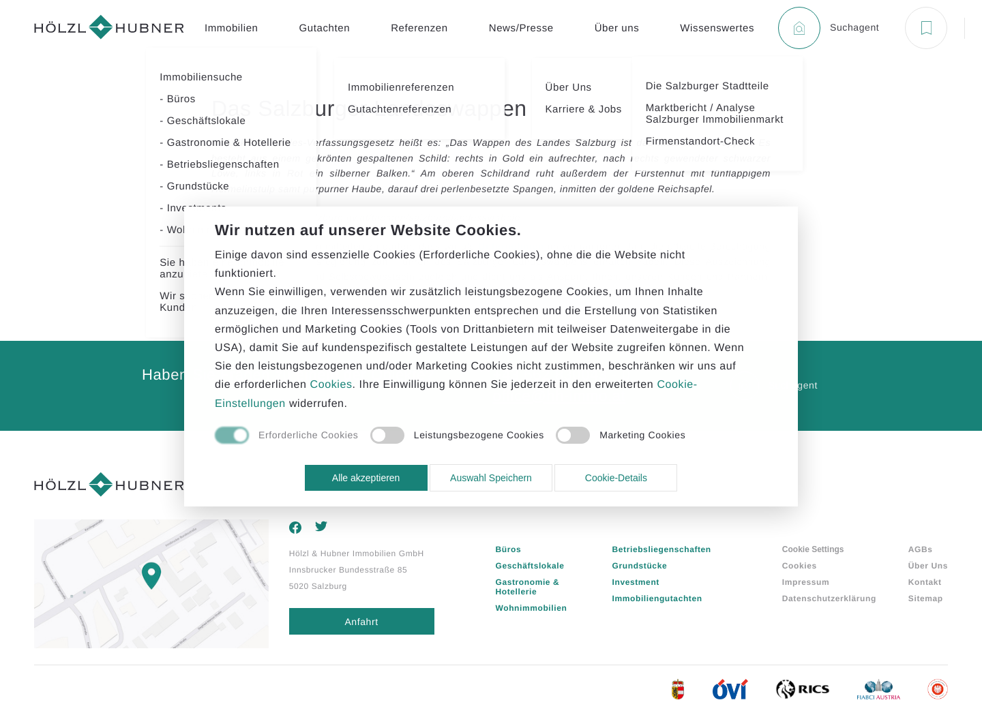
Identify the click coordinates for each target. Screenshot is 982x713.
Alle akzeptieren (366, 477)
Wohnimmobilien (531, 608)
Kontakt (925, 582)
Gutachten (325, 28)
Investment (635, 582)
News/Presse (521, 28)
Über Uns (928, 566)
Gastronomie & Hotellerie (528, 586)
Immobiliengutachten (657, 598)
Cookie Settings (813, 549)
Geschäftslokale (530, 566)
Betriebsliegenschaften (661, 549)
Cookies (799, 566)
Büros (509, 549)
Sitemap (925, 598)
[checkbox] (286, 436)
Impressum (805, 582)
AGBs (920, 549)
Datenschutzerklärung (829, 598)
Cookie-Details (616, 477)
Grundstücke (640, 566)
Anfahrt (361, 621)
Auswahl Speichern (491, 477)
